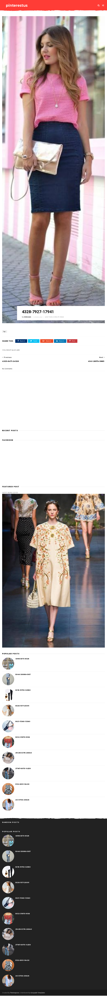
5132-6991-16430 (22, 784)
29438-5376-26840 (23, 753)
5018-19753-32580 (23, 690)
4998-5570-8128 (22, 659)
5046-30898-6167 (23, 675)
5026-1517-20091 (22, 706)
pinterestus (16, 5)
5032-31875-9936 (22, 737)
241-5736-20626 (22, 800)
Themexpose (14, 993)
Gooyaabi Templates (38, 993)
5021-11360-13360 (22, 722)
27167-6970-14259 (23, 769)
